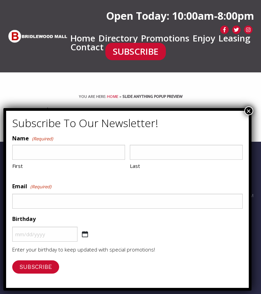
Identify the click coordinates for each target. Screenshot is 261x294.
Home (82, 38)
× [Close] (248, 110)
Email (31, 187)
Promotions (165, 38)
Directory (118, 38)
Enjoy (204, 38)
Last (135, 165)
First (17, 165)
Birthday (24, 219)
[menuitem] (83, 38)
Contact (87, 47)
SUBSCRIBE (135, 51)
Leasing (234, 38)
